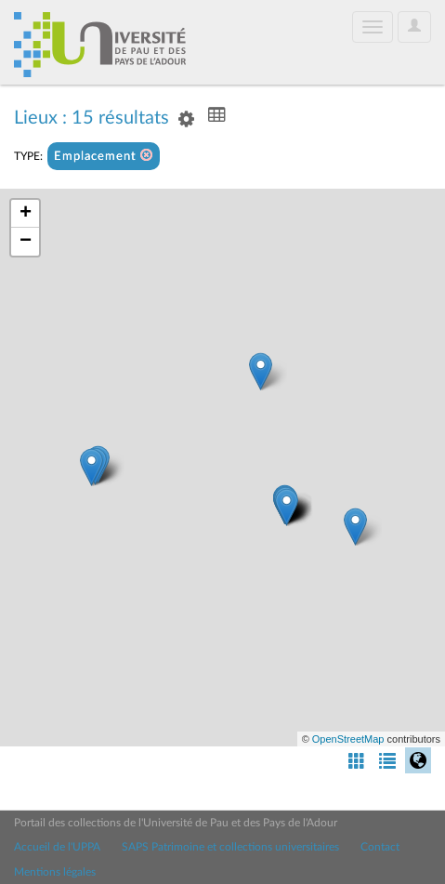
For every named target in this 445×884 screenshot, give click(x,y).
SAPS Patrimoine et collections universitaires (230, 846)
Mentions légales (55, 871)
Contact (379, 846)
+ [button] (26, 214)
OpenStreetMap (348, 739)
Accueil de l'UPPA (57, 846)
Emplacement (103, 156)
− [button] (26, 242)
